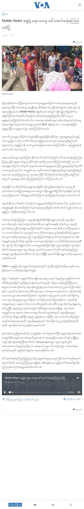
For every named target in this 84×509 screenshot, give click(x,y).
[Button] (77, 42)
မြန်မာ (5, 14)
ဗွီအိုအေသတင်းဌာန (16, 382)
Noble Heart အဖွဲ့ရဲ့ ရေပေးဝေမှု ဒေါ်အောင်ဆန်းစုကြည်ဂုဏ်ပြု (35, 378)
